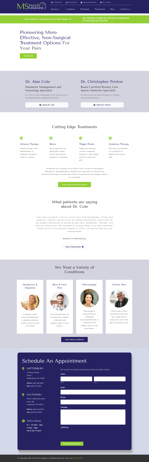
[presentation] (75, 433)
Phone (64, 397)
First (62, 382)
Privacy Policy (78, 458)
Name (63, 374)
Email (63, 387)
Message (64, 407)
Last (95, 382)
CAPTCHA (65, 428)
